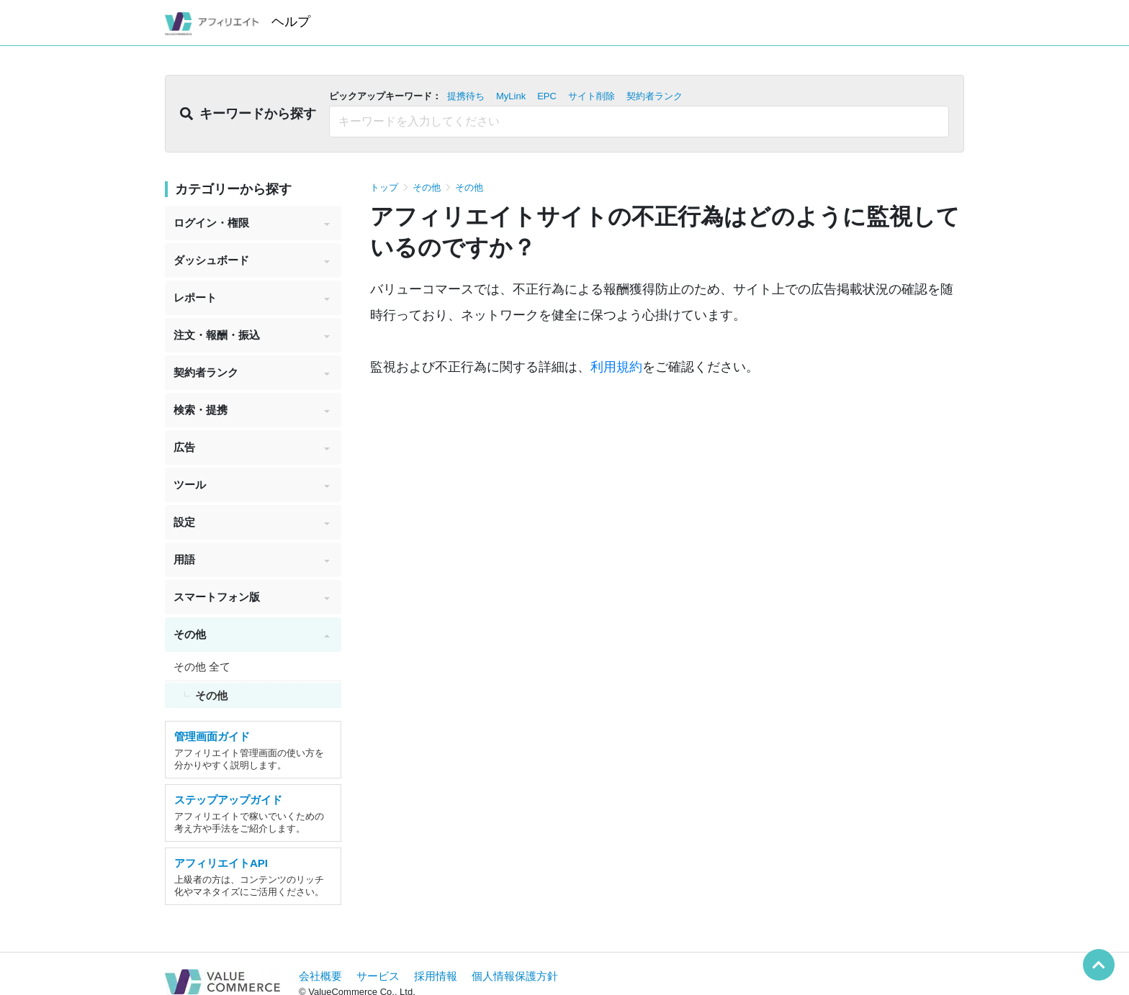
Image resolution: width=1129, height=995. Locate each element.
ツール (252, 484)
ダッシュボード (252, 260)
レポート (252, 297)
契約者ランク (252, 372)
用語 (252, 559)
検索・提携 (252, 410)
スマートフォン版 (252, 597)
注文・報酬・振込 (252, 335)
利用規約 (616, 367)
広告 (252, 447)
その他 (252, 634)
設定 (252, 522)
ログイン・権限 (252, 223)
